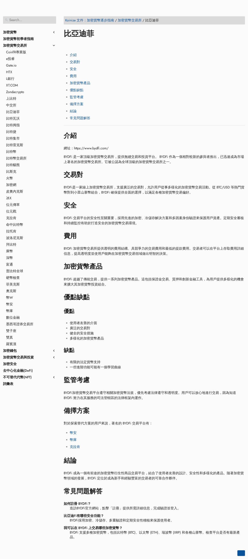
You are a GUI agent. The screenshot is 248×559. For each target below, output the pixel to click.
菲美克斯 (13, 284)
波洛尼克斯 (14, 237)
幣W (9, 297)
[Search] (29, 20)
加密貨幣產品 (80, 83)
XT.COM (12, 85)
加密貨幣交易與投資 (18, 357)
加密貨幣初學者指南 (18, 38)
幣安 (9, 304)
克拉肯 (11, 218)
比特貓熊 (13, 164)
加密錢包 (10, 350)
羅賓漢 (11, 344)
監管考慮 (76, 97)
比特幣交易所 (16, 158)
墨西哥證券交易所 (19, 324)
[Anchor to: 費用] (82, 236)
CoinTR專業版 (16, 52)
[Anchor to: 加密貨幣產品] (108, 266)
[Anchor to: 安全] (82, 205)
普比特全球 (14, 271)
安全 (73, 69)
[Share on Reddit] (89, 44)
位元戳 (11, 211)
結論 (73, 111)
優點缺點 (76, 90)
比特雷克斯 (14, 145)
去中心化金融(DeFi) (18, 370)
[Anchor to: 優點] (79, 311)
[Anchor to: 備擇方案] (95, 411)
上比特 (11, 98)
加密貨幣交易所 (15, 45)
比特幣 (11, 151)
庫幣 (9, 251)
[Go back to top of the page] (241, 553)
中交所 (11, 105)
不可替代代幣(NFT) (17, 377)
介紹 (73, 55)
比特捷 (11, 131)
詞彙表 (8, 383)
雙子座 (11, 330)
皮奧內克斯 (14, 191)
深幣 (9, 257)
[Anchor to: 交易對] (89, 175)
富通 (9, 264)
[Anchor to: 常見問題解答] (108, 491)
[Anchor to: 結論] (82, 460)
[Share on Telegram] (103, 44)
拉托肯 (11, 231)
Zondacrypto (15, 91)
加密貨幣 (10, 32)
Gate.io (11, 65)
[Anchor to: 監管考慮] (95, 380)
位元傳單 (13, 204)
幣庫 (9, 310)
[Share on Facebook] (67, 44)
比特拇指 (13, 125)
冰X (8, 198)
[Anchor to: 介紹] (82, 135)
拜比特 (11, 244)
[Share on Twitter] (74, 44)
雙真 (9, 337)
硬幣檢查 (13, 277)
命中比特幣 (14, 224)
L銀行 (10, 78)
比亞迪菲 (13, 111)
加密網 (11, 184)
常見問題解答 (80, 118)
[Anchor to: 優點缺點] (95, 297)
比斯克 (11, 171)
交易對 (75, 62)
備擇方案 (76, 104)
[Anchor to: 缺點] (79, 350)
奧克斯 (11, 291)
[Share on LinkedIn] (81, 44)
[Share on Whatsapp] (96, 44)
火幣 (9, 178)
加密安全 (10, 363)
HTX (9, 72)
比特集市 (13, 138)
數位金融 (13, 317)
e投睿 (10, 58)
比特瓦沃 (13, 118)
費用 (73, 76)
